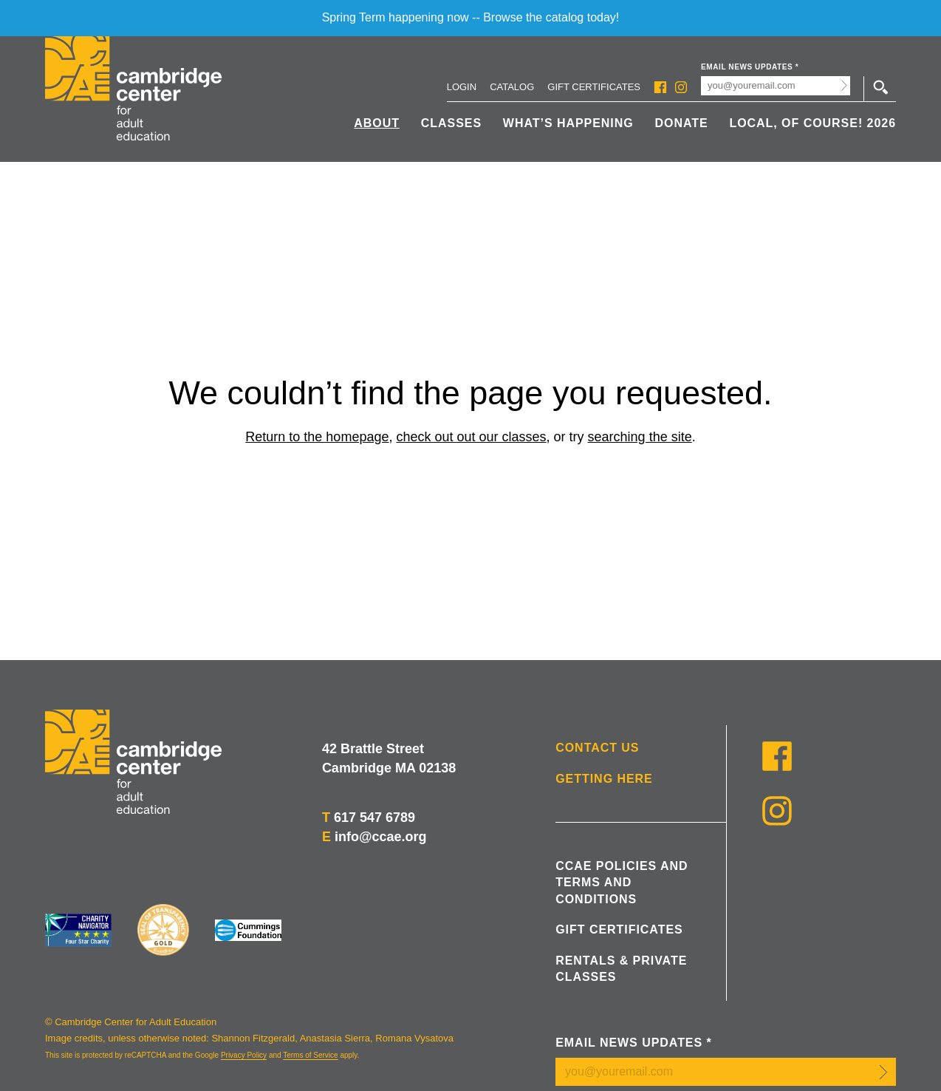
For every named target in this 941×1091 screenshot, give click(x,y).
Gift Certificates (593, 86)
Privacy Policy (244, 1055)
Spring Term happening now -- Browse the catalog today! (471, 17)
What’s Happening (568, 123)
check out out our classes (471, 436)
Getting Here (604, 778)
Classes (451, 123)
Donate (681, 123)
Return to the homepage (317, 436)
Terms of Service (310, 1055)
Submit (844, 85)
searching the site (640, 436)
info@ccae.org (381, 836)
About (377, 123)
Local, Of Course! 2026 (812, 123)
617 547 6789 (374, 817)
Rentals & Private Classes (621, 968)
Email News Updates (749, 67)
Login (461, 86)
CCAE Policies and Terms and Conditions (621, 882)
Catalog (512, 86)
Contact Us (597, 747)
